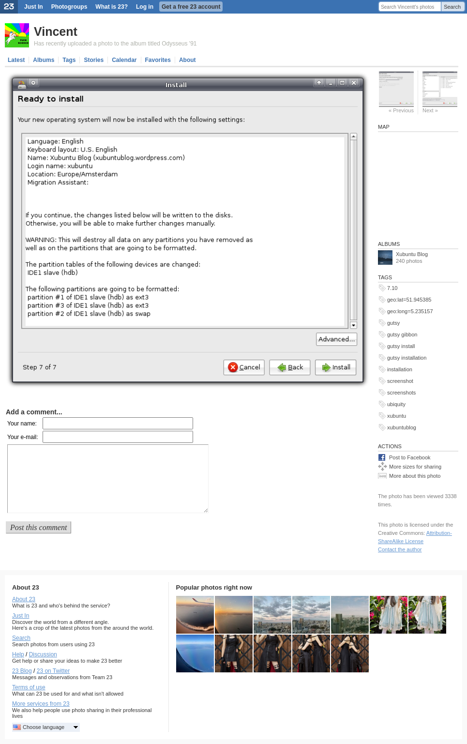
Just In (33, 6)
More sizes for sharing (415, 467)
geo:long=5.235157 (410, 311)
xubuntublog (401, 427)
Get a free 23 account (191, 6)
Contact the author (400, 549)
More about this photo (414, 476)
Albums (43, 60)
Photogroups (69, 6)
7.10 (392, 288)
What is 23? (111, 6)
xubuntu (396, 416)
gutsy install (401, 346)
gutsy (393, 323)
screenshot (400, 381)
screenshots (401, 392)
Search (452, 7)
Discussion (43, 654)
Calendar (124, 60)
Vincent (55, 31)
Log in (144, 6)
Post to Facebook (410, 457)
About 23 (23, 599)
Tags (68, 60)
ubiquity (396, 404)
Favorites (158, 60)
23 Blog (22, 671)
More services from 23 (41, 703)
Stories (94, 60)
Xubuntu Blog (412, 254)
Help (18, 654)
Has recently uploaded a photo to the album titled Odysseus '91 (115, 43)
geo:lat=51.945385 (409, 300)
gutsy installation (406, 358)
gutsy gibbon (402, 334)
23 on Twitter (53, 671)
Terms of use (28, 687)
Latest (16, 60)
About (187, 60)
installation (399, 369)
